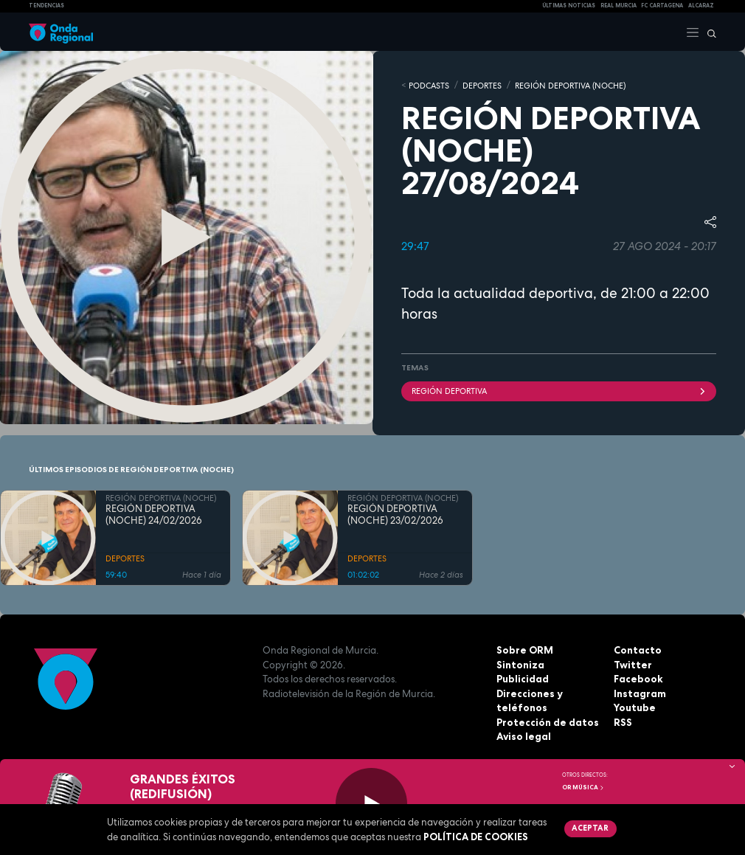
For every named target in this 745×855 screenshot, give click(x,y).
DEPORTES (482, 85)
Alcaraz (701, 5)
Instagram (639, 693)
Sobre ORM (524, 649)
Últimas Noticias (568, 5)
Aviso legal (523, 735)
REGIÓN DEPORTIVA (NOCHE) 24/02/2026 (153, 514)
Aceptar (590, 828)
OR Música (583, 787)
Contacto (637, 649)
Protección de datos (546, 721)
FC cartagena (662, 5)
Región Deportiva (559, 390)
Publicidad (522, 678)
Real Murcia (618, 5)
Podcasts (429, 85)
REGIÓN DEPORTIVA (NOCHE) (570, 85)
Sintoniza (520, 664)
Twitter (632, 664)
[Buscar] (708, 32)
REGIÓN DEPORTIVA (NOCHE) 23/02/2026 (395, 514)
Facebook (638, 678)
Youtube (634, 707)
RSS (622, 721)
